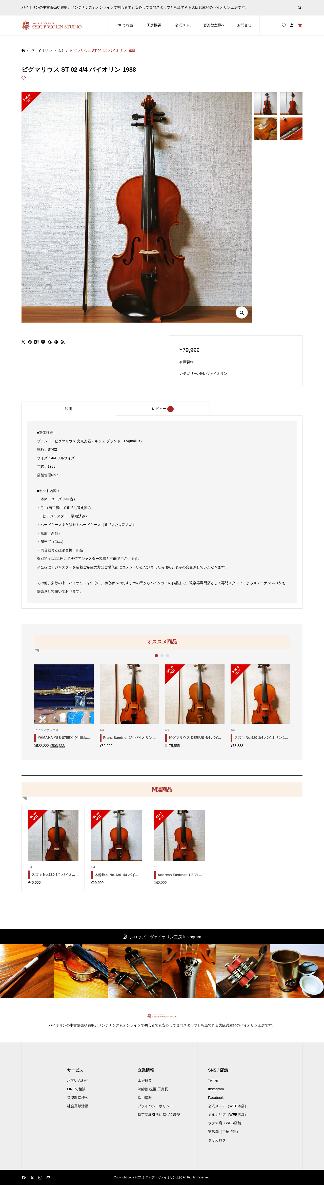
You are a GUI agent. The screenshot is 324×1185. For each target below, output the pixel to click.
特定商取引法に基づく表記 (159, 1115)
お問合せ (244, 25)
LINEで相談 (123, 25)
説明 (68, 409)
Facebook (216, 1098)
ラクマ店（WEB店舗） (226, 1123)
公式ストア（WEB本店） (228, 1106)
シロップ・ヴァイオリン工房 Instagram (165, 937)
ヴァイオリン (216, 373)
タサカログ (217, 1140)
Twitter (213, 1080)
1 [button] (156, 655)
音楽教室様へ (214, 25)
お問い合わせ (77, 1080)
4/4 (201, 373)
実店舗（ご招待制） (224, 1132)
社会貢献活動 (77, 1106)
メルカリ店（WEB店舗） (228, 1115)
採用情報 (145, 1098)
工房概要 (154, 25)
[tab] (69, 409)
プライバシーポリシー (155, 1106)
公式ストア (184, 25)
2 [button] (162, 655)
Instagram (216, 1089)
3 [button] (168, 655)
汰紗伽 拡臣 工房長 (153, 1089)
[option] (64, 706)
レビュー (163, 409)
